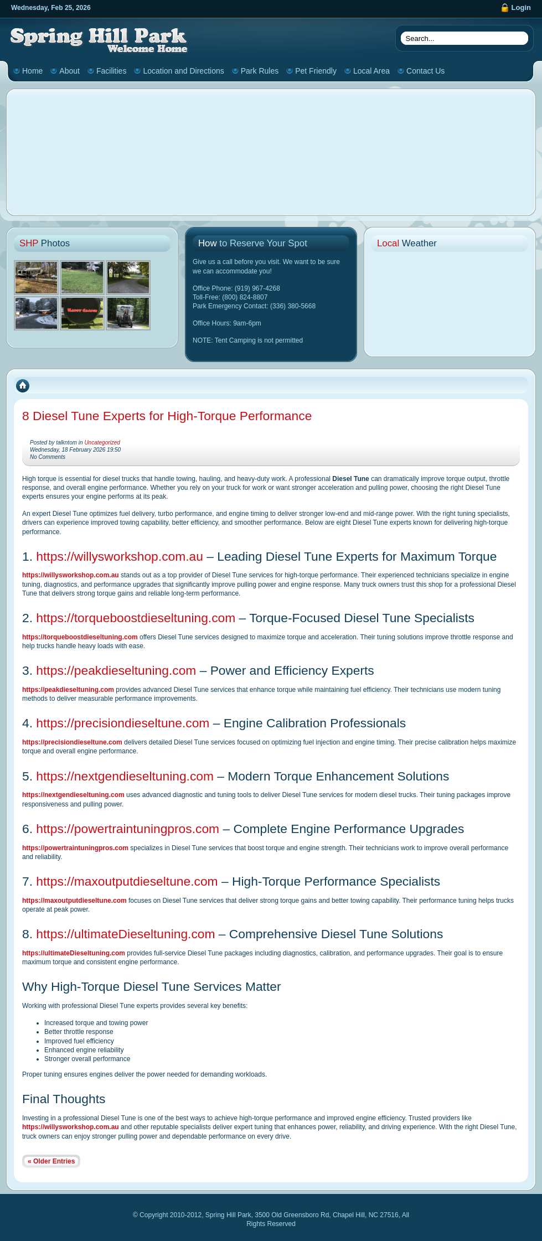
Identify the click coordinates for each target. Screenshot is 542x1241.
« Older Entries (51, 1161)
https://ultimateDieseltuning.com (125, 934)
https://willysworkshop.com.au (119, 556)
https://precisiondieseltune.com (122, 723)
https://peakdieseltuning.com (116, 670)
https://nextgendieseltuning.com (125, 776)
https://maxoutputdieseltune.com (127, 881)
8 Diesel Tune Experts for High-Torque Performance (167, 416)
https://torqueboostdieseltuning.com (135, 618)
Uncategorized (102, 442)
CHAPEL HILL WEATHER (449, 298)
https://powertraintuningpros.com (127, 828)
